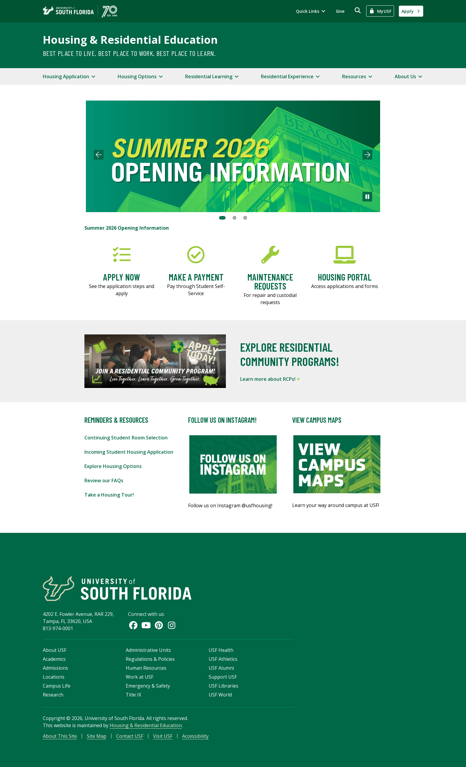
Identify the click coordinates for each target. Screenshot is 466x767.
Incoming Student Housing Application (128, 452)
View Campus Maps (316, 420)
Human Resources (146, 668)
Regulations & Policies (150, 659)
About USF (54, 650)
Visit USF (162, 736)
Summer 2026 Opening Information (126, 228)
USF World (220, 694)
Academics (54, 659)
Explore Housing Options (113, 466)
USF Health (221, 650)
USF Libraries (223, 686)
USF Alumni (221, 668)
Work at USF (139, 677)
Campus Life (56, 686)
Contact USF (129, 736)
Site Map (96, 736)
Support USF (223, 677)
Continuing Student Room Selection (126, 437)
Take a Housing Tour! (109, 494)
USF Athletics (223, 659)
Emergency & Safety (148, 686)
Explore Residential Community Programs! (289, 354)
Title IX (133, 694)
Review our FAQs (103, 480)
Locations (53, 677)
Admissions (55, 668)
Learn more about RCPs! (270, 379)
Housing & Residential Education (130, 39)
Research (53, 694)
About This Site (60, 736)
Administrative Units (148, 650)
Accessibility (195, 736)
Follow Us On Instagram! (222, 420)
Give (340, 11)
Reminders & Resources (116, 420)
